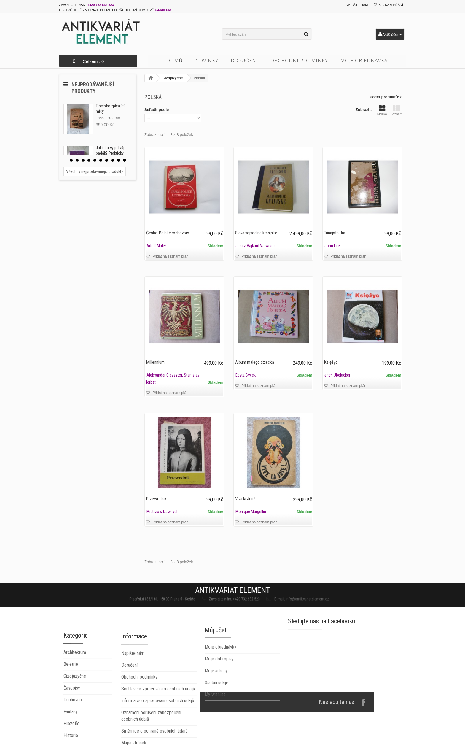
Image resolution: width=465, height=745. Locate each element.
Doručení (244, 60)
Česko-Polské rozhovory (167, 233)
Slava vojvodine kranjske (256, 233)
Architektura (74, 706)
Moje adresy (216, 707)
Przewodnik (156, 498)
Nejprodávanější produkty (92, 87)
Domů (174, 60)
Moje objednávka (364, 60)
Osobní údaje (216, 719)
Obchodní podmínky (299, 60)
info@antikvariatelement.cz (278, 597)
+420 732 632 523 (100, 5)
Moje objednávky (220, 683)
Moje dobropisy (219, 695)
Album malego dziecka (254, 362)
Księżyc (330, 362)
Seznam (396, 110)
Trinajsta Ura (334, 233)
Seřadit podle (156, 109)
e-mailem (163, 10)
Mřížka (382, 110)
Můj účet (216, 666)
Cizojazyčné (173, 78)
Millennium (155, 362)
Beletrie (70, 717)
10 (124, 160)
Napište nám (357, 5)
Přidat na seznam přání (170, 256)
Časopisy (71, 741)
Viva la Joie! (245, 498)
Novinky (206, 60)
